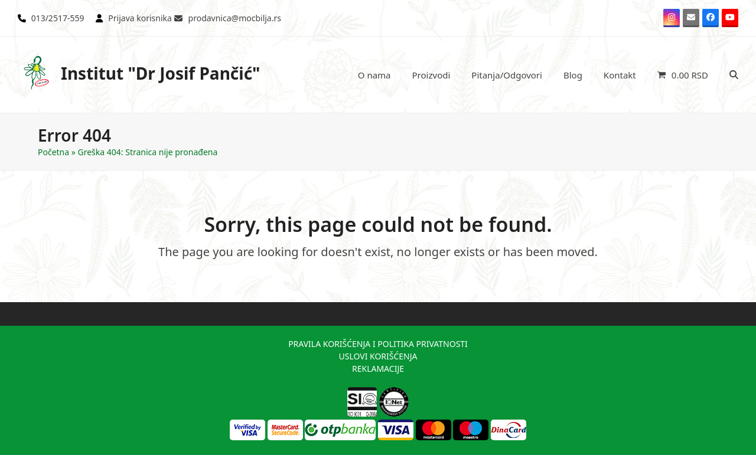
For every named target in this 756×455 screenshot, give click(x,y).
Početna (53, 152)
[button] (682, 75)
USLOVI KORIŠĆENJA (377, 356)
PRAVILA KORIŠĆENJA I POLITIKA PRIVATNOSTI (378, 343)
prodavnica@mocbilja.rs (234, 18)
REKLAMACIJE (378, 368)
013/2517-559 (57, 18)
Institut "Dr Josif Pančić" (139, 72)
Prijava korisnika (140, 18)
